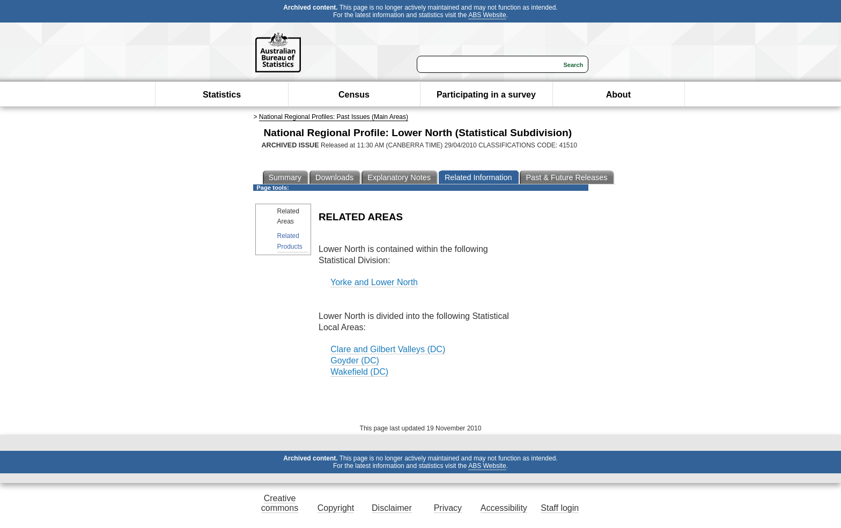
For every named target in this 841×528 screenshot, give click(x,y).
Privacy (448, 507)
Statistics (222, 94)
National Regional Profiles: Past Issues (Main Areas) (333, 117)
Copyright (336, 507)
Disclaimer (392, 507)
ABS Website (487, 15)
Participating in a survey (486, 94)
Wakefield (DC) (359, 371)
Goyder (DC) (354, 360)
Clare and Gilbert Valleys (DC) (387, 349)
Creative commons (279, 503)
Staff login (560, 507)
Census (354, 94)
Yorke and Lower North (374, 282)
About (618, 94)
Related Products (290, 241)
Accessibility (504, 507)
